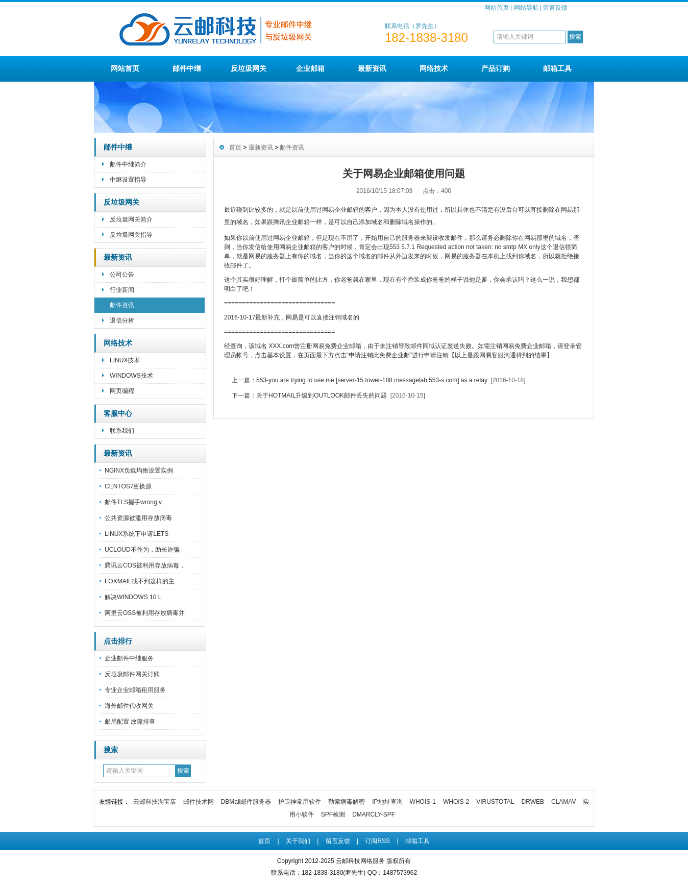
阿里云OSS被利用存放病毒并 (145, 612)
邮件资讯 (122, 305)
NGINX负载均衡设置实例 (139, 470)
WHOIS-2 (456, 801)
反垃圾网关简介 (131, 219)
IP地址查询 (387, 801)
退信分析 (122, 320)
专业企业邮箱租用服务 (135, 690)
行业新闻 (122, 289)
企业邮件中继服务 (129, 658)
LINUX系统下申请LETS (136, 533)
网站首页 (496, 7)
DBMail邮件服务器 (246, 801)
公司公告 (122, 274)
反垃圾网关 (248, 68)
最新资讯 (372, 68)
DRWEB (533, 801)
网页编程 (122, 390)
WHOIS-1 (423, 801)
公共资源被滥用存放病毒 (138, 518)
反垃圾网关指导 (131, 234)
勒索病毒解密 (346, 801)
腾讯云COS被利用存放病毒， (145, 565)
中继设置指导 (128, 179)
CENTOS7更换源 (128, 486)
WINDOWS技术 (131, 375)
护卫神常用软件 (299, 801)
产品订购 (495, 68)
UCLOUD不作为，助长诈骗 (142, 549)
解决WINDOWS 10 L (133, 597)
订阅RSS (377, 841)
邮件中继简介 (128, 164)
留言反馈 (555, 7)
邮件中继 (187, 68)
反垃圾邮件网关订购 (132, 674)
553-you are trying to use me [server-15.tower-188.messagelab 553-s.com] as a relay (371, 380)
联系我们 (122, 430)
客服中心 (118, 413)
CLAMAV (563, 801)
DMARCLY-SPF (373, 814)
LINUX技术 (125, 360)
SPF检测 (333, 814)
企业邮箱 (310, 68)
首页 (235, 147)
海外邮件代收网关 (129, 705)
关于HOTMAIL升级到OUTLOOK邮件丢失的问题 (321, 395)
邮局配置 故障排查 (130, 721)
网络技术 (434, 68)
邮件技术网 (198, 801)
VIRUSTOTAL (495, 801)
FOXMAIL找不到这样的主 (140, 581)
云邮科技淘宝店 (154, 801)
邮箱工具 (557, 68)
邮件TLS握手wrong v (133, 502)
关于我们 (298, 841)
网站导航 (526, 7)
